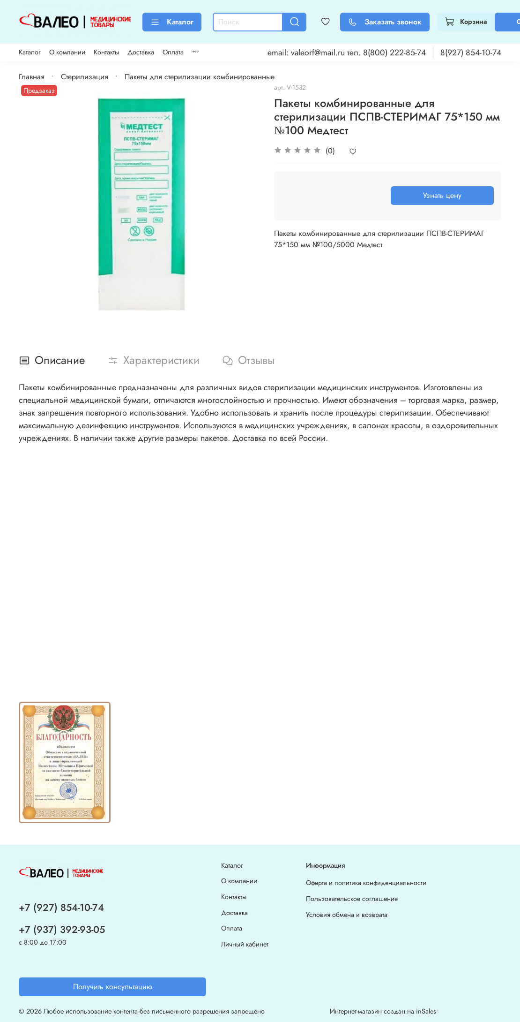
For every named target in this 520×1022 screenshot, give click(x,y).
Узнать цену (442, 195)
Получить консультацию (112, 986)
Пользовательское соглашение (352, 898)
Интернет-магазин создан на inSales (383, 1011)
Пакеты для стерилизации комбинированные (200, 76)
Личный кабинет (244, 944)
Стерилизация (84, 76)
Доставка (140, 52)
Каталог (171, 21)
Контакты (106, 52)
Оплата (173, 52)
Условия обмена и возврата (346, 914)
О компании (67, 52)
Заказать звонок (385, 21)
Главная (32, 76)
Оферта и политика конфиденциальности (366, 882)
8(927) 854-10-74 (470, 52)
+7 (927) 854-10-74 (61, 908)
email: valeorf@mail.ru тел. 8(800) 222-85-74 (346, 52)
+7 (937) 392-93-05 (62, 930)
